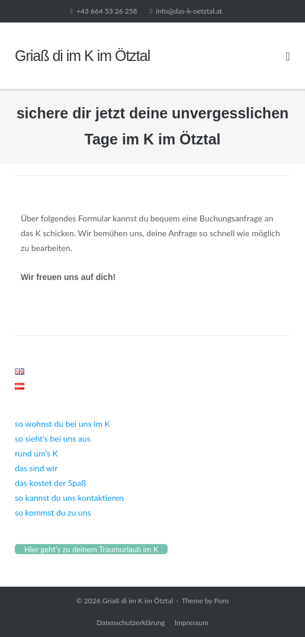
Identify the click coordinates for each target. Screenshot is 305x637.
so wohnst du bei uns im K (62, 424)
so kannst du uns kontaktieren (69, 498)
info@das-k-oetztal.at (189, 11)
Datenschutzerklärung (131, 622)
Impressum (191, 622)
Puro (221, 600)
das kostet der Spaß (50, 483)
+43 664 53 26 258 (106, 11)
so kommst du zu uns (53, 512)
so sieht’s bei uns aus (53, 438)
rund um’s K (36, 453)
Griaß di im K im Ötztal (138, 600)
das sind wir (36, 468)
